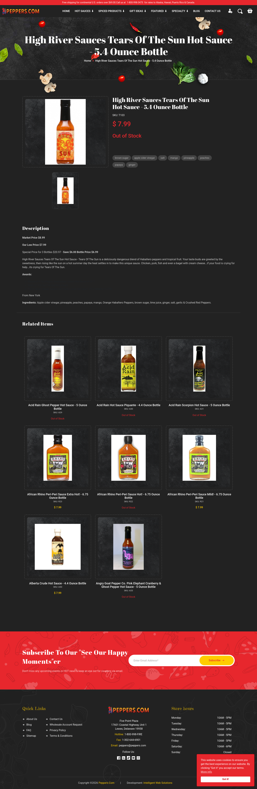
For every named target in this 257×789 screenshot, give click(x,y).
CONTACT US (212, 11)
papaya (119, 164)
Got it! (225, 779)
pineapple (189, 157)
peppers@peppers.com (132, 745)
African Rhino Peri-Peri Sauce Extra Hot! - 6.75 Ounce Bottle (57, 496)
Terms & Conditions (61, 735)
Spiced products (110, 11)
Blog (196, 11)
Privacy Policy (58, 730)
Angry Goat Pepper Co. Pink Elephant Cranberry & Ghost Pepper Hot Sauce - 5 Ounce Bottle (128, 585)
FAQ (28, 730)
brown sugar (121, 157)
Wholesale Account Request (66, 724)
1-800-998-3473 (135, 2)
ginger (131, 164)
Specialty (178, 11)
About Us (31, 719)
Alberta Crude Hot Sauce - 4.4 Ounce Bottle (57, 583)
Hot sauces (82, 11)
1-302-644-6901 (131, 739)
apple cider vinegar (144, 157)
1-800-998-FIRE (133, 734)
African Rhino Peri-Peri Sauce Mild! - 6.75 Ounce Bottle (199, 496)
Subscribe (216, 660)
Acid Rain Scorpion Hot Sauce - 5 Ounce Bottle (199, 405)
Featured (157, 11)
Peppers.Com (106, 782)
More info (206, 771)
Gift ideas (136, 11)
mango (174, 157)
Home (66, 11)
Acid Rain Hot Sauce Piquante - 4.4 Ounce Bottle (128, 405)
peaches (204, 157)
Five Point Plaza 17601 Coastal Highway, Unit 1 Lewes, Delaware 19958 (129, 724)
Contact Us (56, 719)
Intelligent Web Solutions (157, 782)
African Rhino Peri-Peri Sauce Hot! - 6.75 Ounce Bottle (128, 496)
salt (163, 157)
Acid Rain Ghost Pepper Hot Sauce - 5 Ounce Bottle (57, 406)
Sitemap (31, 735)
